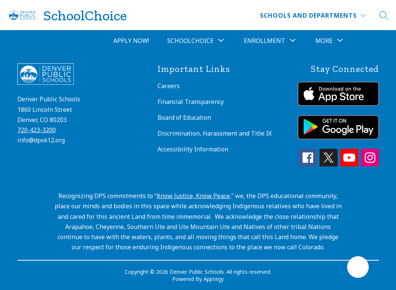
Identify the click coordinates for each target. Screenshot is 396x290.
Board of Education (184, 117)
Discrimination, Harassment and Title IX (214, 133)
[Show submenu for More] (324, 40)
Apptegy (213, 278)
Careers (168, 86)
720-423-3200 (36, 130)
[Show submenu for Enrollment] (264, 40)
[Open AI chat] (358, 267)
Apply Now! (131, 41)
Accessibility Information (192, 149)
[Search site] (383, 15)
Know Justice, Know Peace (193, 196)
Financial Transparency (190, 102)
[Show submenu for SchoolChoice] (190, 40)
